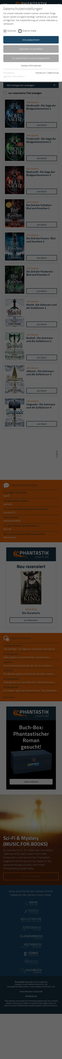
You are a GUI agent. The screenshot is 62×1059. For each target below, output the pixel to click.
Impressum (40, 72)
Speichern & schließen (31, 48)
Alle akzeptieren (31, 39)
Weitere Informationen (31, 65)
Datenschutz (53, 72)
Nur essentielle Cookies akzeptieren (31, 58)
